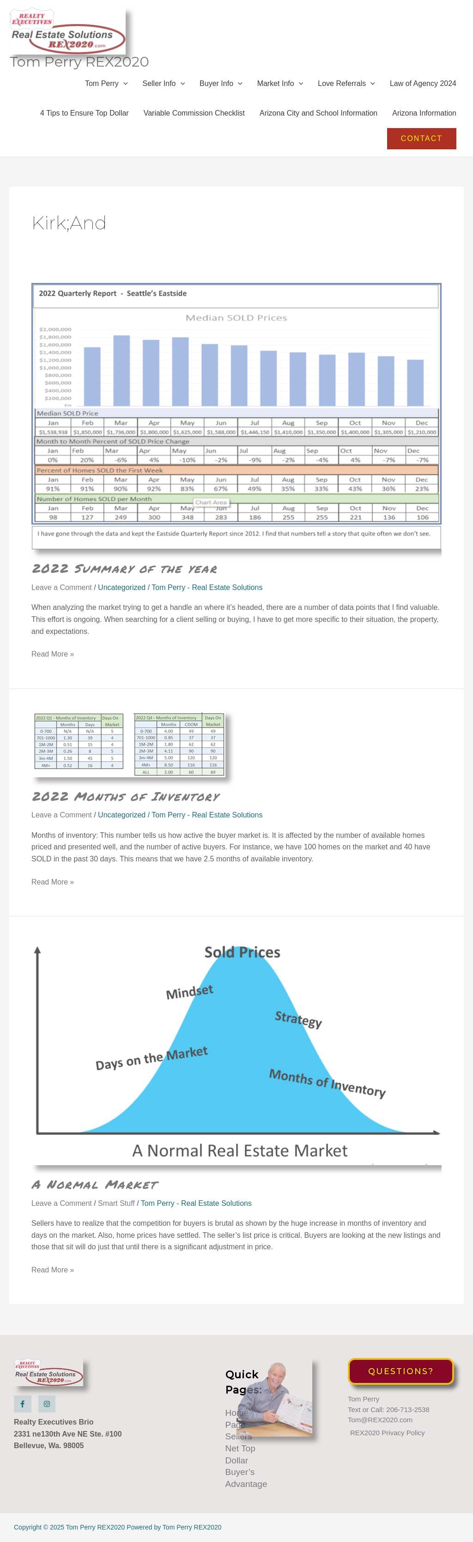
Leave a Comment (61, 589)
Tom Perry (106, 85)
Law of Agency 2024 (423, 85)
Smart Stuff (116, 1205)
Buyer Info (221, 85)
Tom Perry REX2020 (80, 63)
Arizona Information (424, 114)
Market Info (280, 85)
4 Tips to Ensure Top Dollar (84, 114)
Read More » (52, 656)
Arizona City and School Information (318, 114)
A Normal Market (94, 1185)
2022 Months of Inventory (124, 797)
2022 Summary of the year (124, 569)
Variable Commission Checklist (194, 114)
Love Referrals (346, 85)
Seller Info (163, 85)
